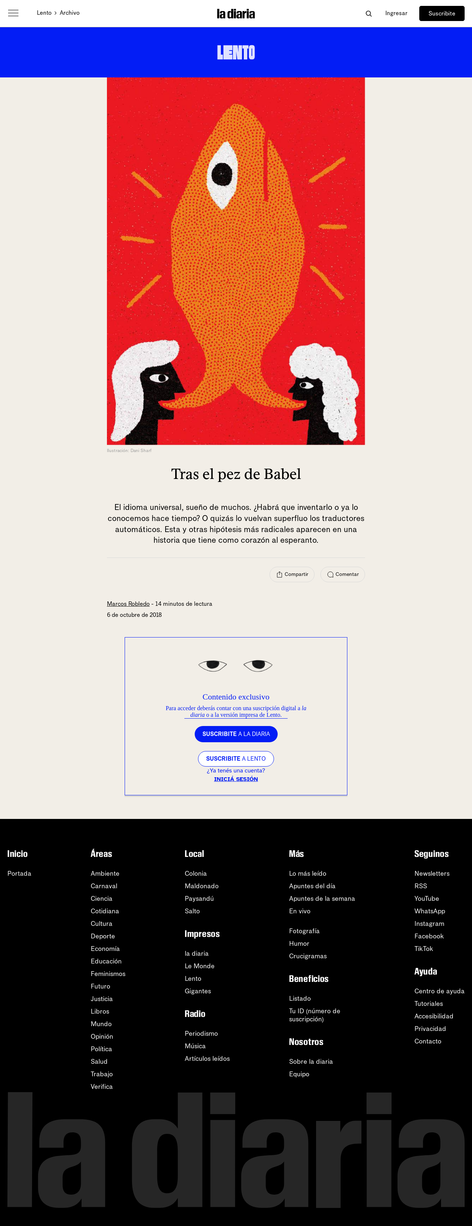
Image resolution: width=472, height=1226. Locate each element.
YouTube (426, 899)
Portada (19, 873)
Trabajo (102, 1074)
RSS (420, 886)
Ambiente (105, 873)
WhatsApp (429, 911)
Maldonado (202, 886)
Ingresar (396, 13)
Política (101, 1049)
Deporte (103, 936)
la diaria (197, 953)
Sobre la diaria (311, 1061)
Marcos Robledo (128, 603)
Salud (99, 1061)
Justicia (102, 999)
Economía (105, 949)
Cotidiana (105, 911)
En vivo (299, 911)
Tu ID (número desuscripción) (314, 1015)
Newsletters (432, 873)
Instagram (429, 924)
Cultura (101, 924)
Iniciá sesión (236, 779)
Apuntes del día (312, 886)
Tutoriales (428, 1004)
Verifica (102, 1087)
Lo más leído (307, 873)
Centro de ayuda (439, 991)
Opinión (102, 1036)
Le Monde (200, 966)
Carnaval (104, 886)
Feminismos (108, 974)
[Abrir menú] (13, 13)
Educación (106, 961)
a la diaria (236, 733)
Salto (192, 911)
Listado (300, 998)
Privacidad (430, 1029)
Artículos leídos (207, 1059)
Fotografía (304, 931)
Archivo (70, 12)
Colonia (196, 873)
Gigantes (198, 991)
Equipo (299, 1074)
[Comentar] (342, 574)
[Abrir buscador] (369, 13)
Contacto (427, 1041)
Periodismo (201, 1033)
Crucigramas (308, 956)
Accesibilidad (434, 1016)
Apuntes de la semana (322, 899)
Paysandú (199, 899)
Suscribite (441, 13)
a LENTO (236, 758)
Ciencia (101, 899)
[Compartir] (292, 574)
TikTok (423, 949)
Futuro (100, 986)
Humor (299, 944)
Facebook (429, 936)
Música (195, 1046)
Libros (100, 1011)
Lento (44, 12)
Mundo (101, 1024)
